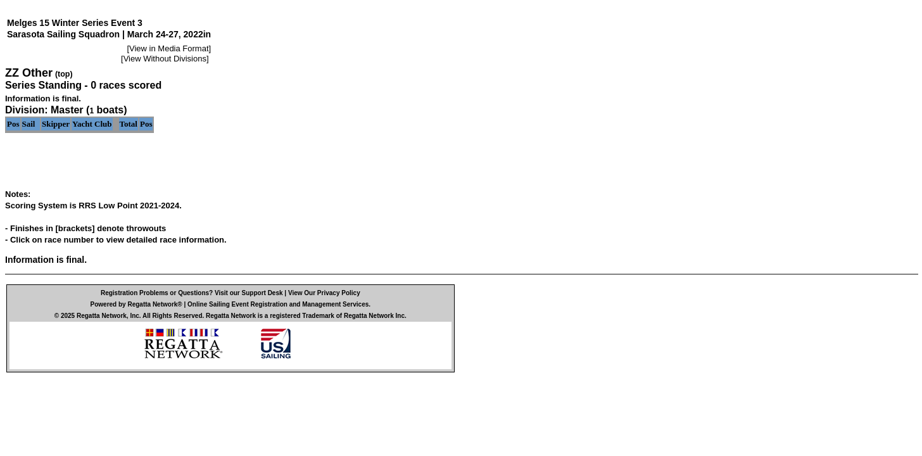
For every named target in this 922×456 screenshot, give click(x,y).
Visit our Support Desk (249, 292)
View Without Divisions (164, 58)
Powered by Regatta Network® (136, 304)
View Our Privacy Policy (324, 292)
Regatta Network (102, 315)
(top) (64, 74)
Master (67, 109)
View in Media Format (168, 48)
